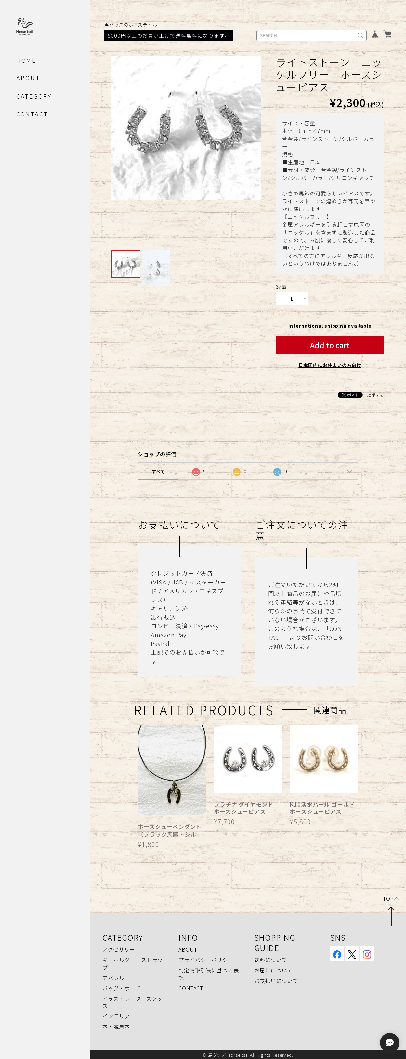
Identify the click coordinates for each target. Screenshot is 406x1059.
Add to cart (330, 343)
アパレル (113, 976)
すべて (158, 470)
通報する (375, 393)
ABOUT (28, 78)
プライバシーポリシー (205, 959)
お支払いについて (276, 980)
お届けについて (274, 969)
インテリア (116, 1015)
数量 (281, 287)
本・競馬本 (116, 1025)
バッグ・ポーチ (121, 987)
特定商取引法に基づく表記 (208, 972)
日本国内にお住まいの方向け (329, 363)
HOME (26, 60)
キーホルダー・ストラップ (132, 962)
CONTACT (32, 114)
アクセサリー (118, 948)
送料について (271, 959)
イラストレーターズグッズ (132, 1000)
